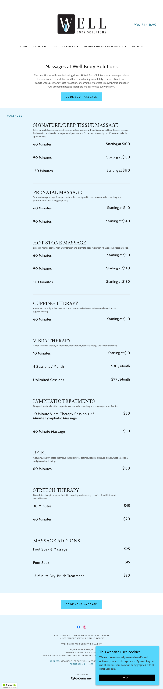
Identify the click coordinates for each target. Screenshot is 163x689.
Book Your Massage (81, 96)
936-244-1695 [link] (145, 25)
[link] (81, 24)
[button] (70, 46)
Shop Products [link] (45, 46)
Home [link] (24, 46)
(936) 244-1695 (85, 664)
